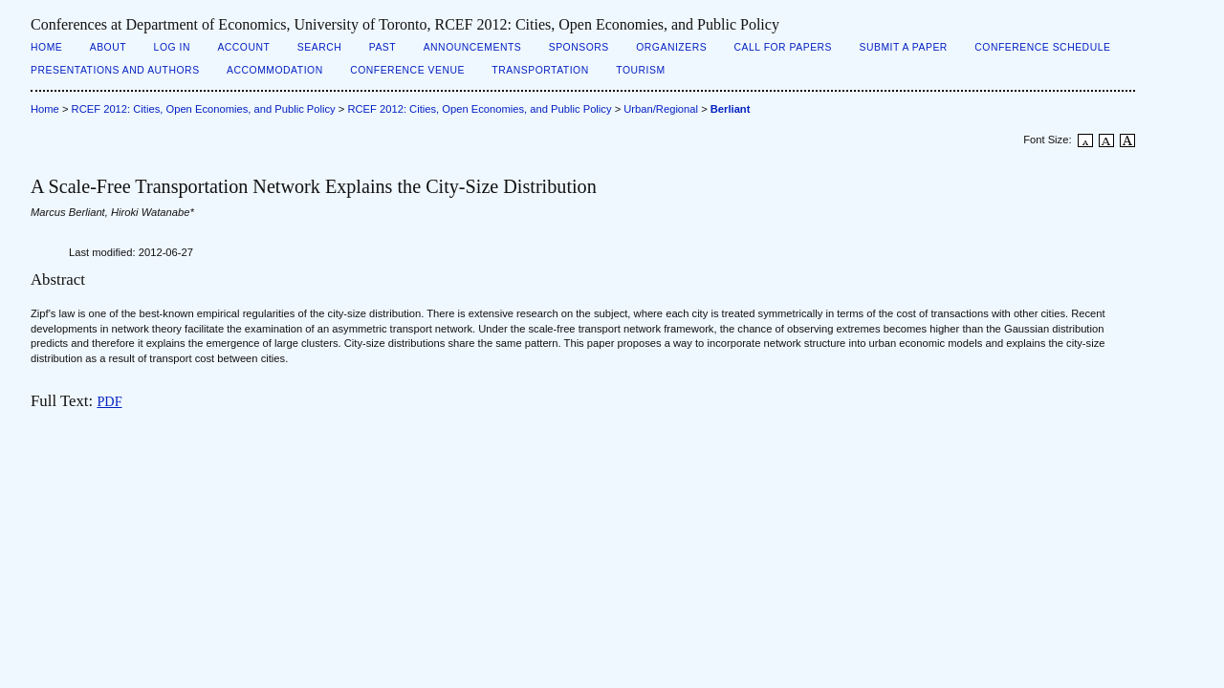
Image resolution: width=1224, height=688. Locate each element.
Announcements (473, 47)
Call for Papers (783, 47)
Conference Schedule (1042, 47)
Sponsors (579, 47)
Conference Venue (407, 70)
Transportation (540, 70)
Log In (172, 47)
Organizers (671, 47)
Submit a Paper (904, 47)
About (108, 47)
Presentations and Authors (115, 70)
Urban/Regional (660, 109)
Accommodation (275, 70)
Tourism (640, 70)
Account (243, 47)
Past (382, 47)
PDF (109, 401)
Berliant (730, 109)
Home (46, 47)
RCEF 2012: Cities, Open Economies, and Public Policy (204, 109)
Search (319, 47)
